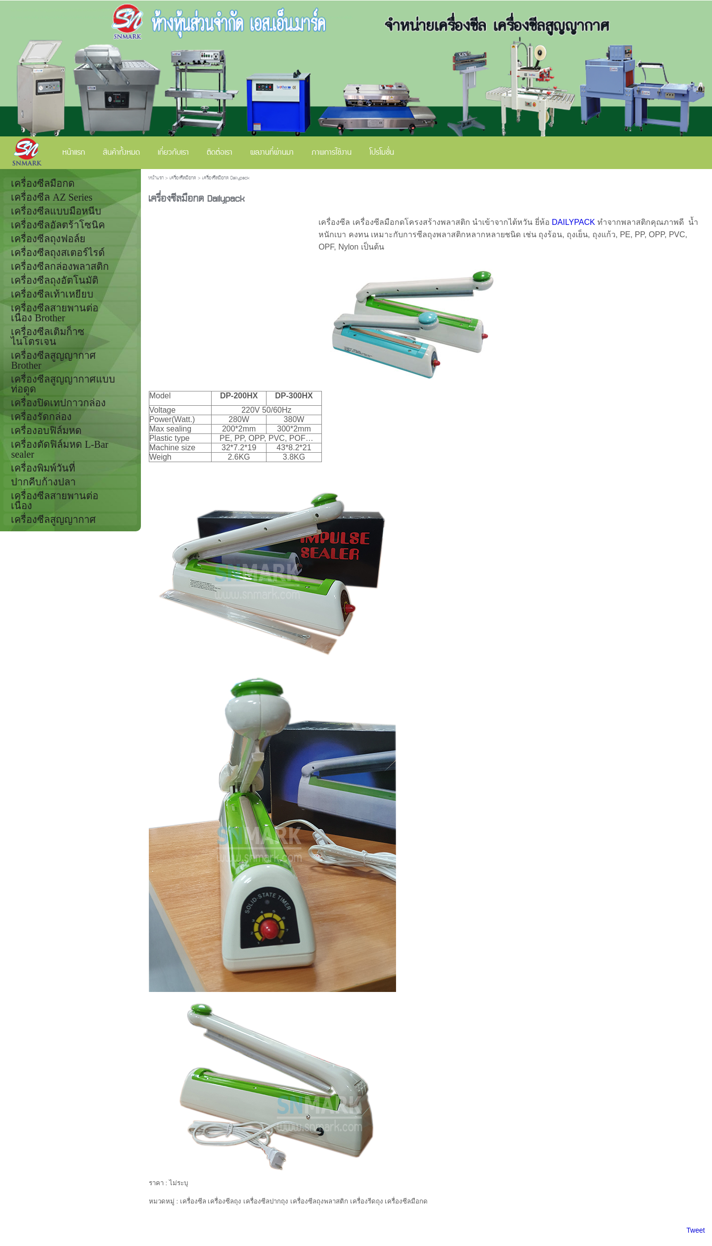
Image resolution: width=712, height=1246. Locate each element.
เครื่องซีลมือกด (183, 178)
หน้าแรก (156, 178)
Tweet (695, 1230)
